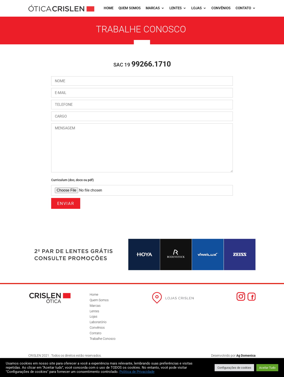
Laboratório (98, 322)
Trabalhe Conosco (102, 339)
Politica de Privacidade (136, 372)
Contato (243, 8)
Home (108, 8)
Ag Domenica (246, 355)
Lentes (175, 8)
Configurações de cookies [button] (234, 367)
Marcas (153, 8)
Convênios (221, 8)
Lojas (196, 8)
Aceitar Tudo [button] (267, 367)
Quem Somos (129, 8)
